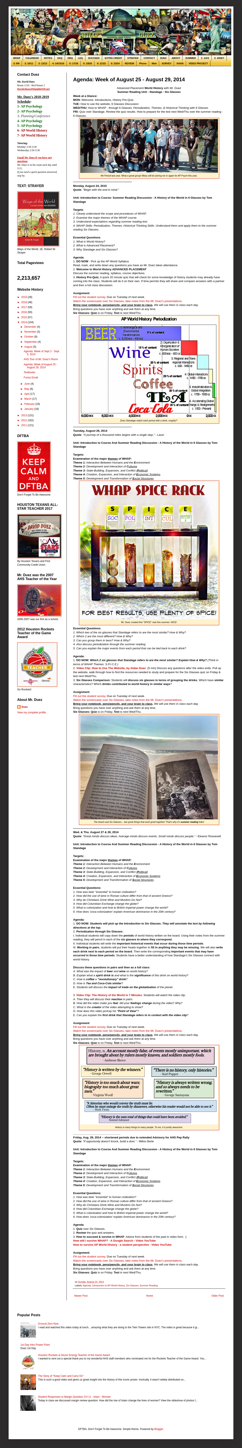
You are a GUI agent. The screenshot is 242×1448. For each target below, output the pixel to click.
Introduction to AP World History (108, 1285)
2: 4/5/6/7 (219, 58)
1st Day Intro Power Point (35, 1344)
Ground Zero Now (48, 1323)
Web (154, 63)
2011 (24, 425)
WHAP (16, 58)
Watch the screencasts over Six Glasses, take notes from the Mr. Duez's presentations (127, 301)
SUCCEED (94, 58)
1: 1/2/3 (205, 58)
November (30, 331)
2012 (24, 420)
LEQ (80, 58)
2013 (24, 415)
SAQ (59, 58)
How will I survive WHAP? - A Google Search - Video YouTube (114, 1240)
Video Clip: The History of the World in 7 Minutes (109, 995)
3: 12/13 (43, 63)
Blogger (158, 1429)
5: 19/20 (87, 63)
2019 (24, 297)
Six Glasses (132, 1285)
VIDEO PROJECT (198, 63)
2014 (24, 322)
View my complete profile (31, 712)
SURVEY (166, 63)
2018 (24, 302)
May (27, 388)
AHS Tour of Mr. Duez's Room (41, 359)
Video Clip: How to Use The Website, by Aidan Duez (111, 668)
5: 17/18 (73, 63)
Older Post (217, 1295)
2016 (24, 312)
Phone (142, 63)
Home (149, 1295)
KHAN (180, 63)
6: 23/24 (115, 63)
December (30, 326)
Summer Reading (149, 1285)
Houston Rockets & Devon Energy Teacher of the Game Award (74, 1355)
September (31, 341)
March (28, 398)
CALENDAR (32, 58)
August (28, 346)
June (27, 383)
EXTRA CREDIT (113, 58)
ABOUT (176, 58)
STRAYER (133, 58)
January (29, 408)
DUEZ (163, 58)
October (29, 336)
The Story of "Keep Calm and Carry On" (61, 1375)
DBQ (70, 58)
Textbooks (29, 372)
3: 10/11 (29, 63)
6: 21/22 (101, 63)
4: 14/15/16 (58, 63)
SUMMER (190, 58)
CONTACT (149, 58)
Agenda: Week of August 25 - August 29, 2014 (40, 366)
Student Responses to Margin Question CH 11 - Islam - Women (74, 1396)
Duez (25, 706)
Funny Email (31, 377)
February (29, 403)
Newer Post (81, 1295)
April (27, 393)
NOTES (48, 58)
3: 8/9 (16, 63)
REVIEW (129, 63)
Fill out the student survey (89, 297)
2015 (24, 317)
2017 (24, 307)
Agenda (87, 1285)
